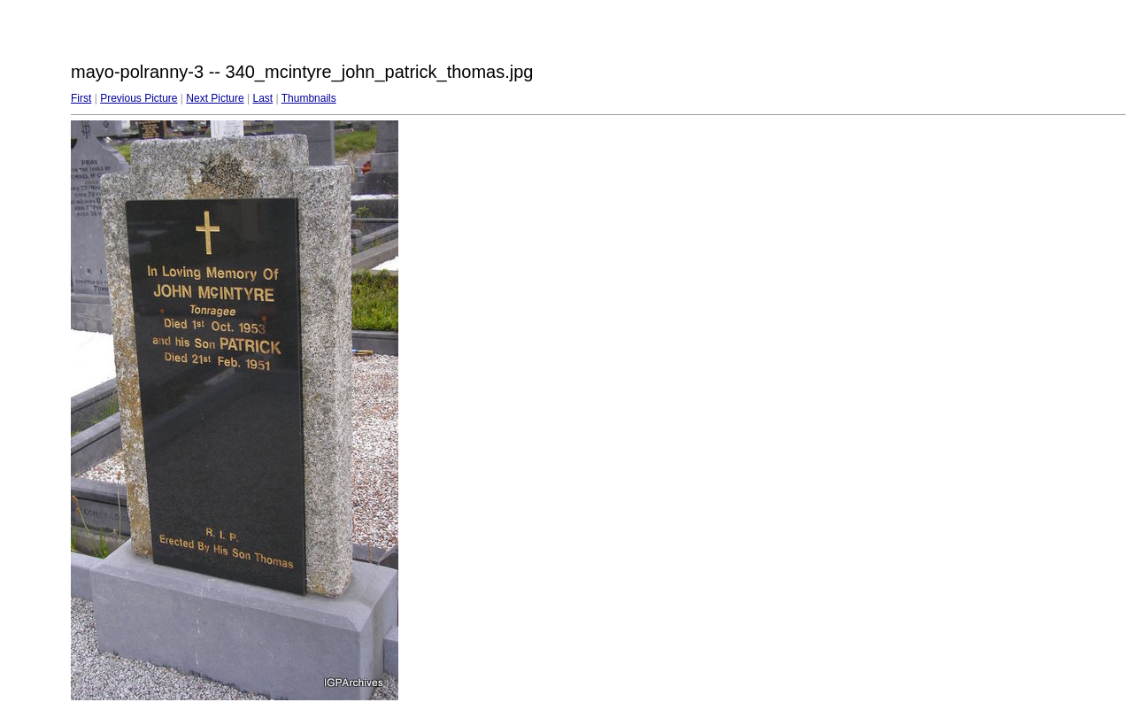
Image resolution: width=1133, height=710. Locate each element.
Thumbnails (308, 98)
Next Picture (214, 98)
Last (262, 98)
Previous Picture (138, 98)
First (81, 98)
